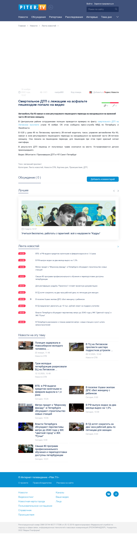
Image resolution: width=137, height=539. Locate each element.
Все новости (110, 246)
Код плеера (76, 92)
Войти (89, 4)
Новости (23, 17)
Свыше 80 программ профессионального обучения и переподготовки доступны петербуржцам (69, 277)
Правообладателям (42, 483)
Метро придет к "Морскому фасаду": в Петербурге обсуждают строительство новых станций (71, 268)
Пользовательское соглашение (35, 506)
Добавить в (104, 92)
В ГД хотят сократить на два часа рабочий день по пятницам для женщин (66, 292)
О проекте (23, 483)
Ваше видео (62, 497)
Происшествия (75, 167)
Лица (58, 501)
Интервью (82, 17)
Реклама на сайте (64, 483)
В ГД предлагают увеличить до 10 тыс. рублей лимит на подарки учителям (67, 306)
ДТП (85, 167)
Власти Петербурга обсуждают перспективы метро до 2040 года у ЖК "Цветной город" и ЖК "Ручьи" (72, 313)
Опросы (104, 17)
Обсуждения (36, 17)
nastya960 (59, 92)
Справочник (25, 510)
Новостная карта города (31, 501)
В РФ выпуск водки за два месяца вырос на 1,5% (56, 260)
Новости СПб (50, 167)
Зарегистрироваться (104, 4)
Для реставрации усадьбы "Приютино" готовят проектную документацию (66, 285)
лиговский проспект (33, 164)
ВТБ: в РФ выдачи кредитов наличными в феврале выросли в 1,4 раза (65, 253)
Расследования (67, 17)
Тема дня (94, 17)
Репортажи (50, 17)
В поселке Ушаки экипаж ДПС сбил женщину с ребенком (60, 299)
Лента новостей (36, 167)
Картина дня (62, 167)
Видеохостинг (26, 497)
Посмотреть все (27, 180)
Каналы (60, 492)
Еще (114, 17)
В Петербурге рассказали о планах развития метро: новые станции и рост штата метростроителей (69, 323)
